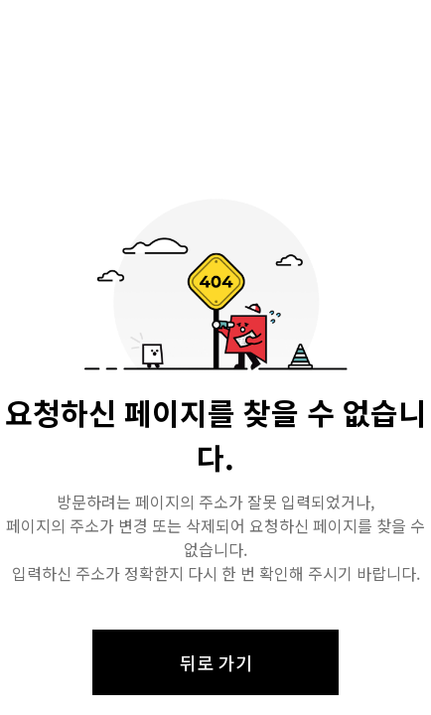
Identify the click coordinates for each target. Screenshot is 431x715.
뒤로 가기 (216, 662)
